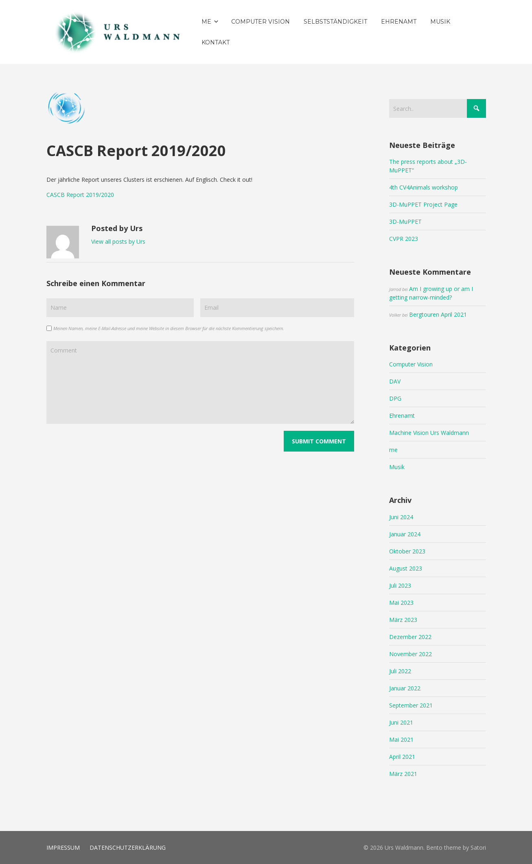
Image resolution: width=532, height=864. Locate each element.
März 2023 (403, 620)
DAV (395, 381)
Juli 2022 (400, 671)
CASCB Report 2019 (72, 194)
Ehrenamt (402, 415)
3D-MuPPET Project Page (423, 204)
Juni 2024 (401, 517)
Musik (397, 467)
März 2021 (403, 774)
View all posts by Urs (118, 241)
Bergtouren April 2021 (438, 314)
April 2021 (402, 756)
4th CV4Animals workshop (423, 187)
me (393, 450)
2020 (107, 194)
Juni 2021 (401, 722)
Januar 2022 (404, 688)
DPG (395, 398)
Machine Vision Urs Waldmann (429, 432)
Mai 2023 (401, 602)
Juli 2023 (400, 585)
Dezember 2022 (410, 637)
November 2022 (410, 654)
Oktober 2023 (407, 551)
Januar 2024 (404, 534)
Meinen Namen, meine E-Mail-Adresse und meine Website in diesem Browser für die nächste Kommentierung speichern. (168, 328)
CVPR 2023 (403, 238)
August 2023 (405, 568)
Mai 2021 (401, 739)
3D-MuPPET (405, 221)
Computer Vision (411, 364)
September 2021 (411, 705)
